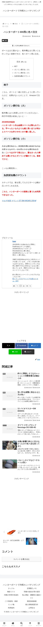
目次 (18, 62)
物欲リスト (11, 592)
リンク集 (11, 604)
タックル (11, 588)
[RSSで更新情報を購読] (30, 285)
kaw (14, 241)
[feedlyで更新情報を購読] (27, 285)
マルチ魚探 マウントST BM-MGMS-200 (19, 201)
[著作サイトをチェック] (13, 285)
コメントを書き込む (21, 559)
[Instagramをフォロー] (20, 285)
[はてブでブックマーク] (34, 345)
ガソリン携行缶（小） (22, 73)
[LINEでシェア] (15, 351)
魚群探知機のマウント (22, 76)
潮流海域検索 (32, 601)
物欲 (5, 40)
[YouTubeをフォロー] (23, 285)
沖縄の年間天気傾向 (11, 595)
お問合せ (32, 608)
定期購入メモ (32, 588)
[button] (28, 351)
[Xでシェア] (8, 345)
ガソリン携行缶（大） (22, 70)
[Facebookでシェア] (21, 345)
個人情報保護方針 (31, 604)
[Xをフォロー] (17, 285)
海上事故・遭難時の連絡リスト (31, 596)
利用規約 (11, 608)
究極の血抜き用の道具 (32, 592)
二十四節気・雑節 (11, 601)
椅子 (16, 66)
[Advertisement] (21, 315)
